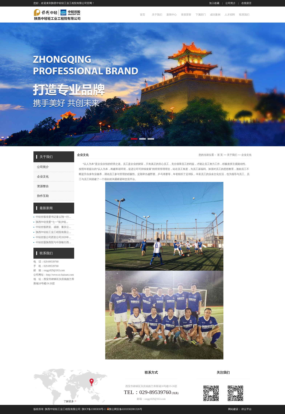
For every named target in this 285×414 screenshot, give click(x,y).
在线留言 (246, 3)
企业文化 (43, 176)
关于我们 (157, 14)
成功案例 (215, 14)
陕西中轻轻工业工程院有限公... (53, 232)
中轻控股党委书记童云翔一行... (53, 217)
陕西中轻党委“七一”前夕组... (52, 222)
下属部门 (201, 14)
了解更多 (70, 401)
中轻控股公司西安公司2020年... (53, 237)
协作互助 (43, 195)
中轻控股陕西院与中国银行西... (53, 242)
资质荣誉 (186, 14)
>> (225, 155)
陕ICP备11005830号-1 (94, 409)
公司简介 (230, 3)
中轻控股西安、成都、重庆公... (53, 227)
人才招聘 (230, 14)
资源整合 (43, 186)
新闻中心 (171, 14)
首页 (142, 14)
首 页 (220, 155)
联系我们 (244, 14)
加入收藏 (214, 3)
